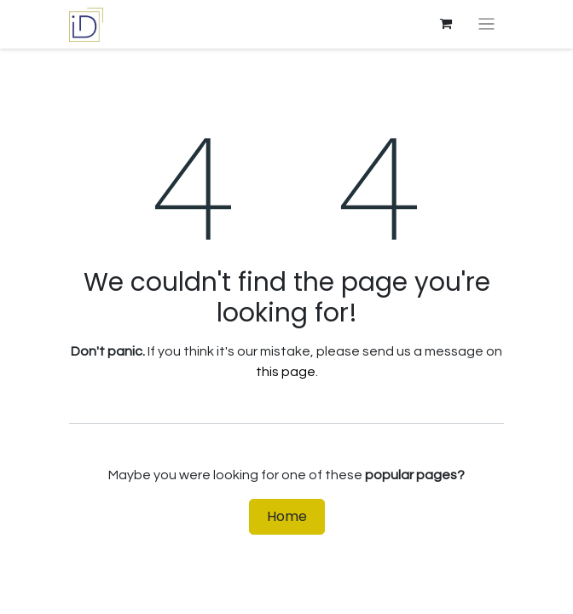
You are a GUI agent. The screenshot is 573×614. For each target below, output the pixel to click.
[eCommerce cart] (446, 24)
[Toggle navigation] (486, 24)
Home (287, 516)
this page (285, 372)
